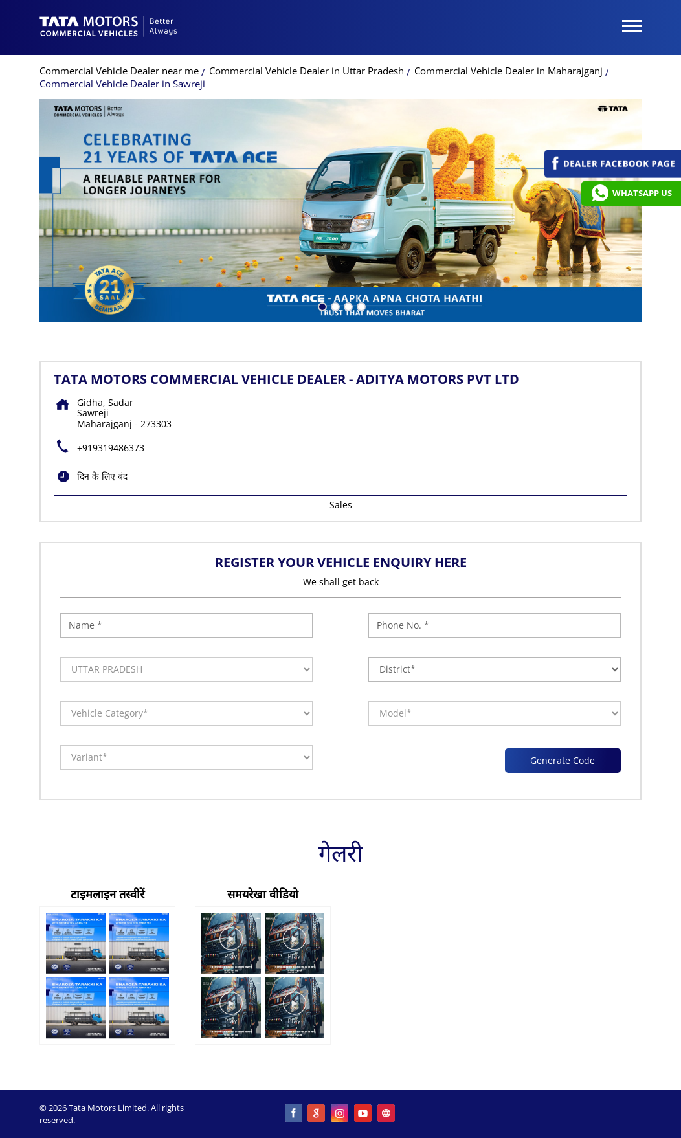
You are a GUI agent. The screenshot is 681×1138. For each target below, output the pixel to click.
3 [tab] (347, 305)
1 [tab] (321, 305)
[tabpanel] (340, 210)
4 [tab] (360, 305)
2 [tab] (334, 305)
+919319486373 (110, 447)
